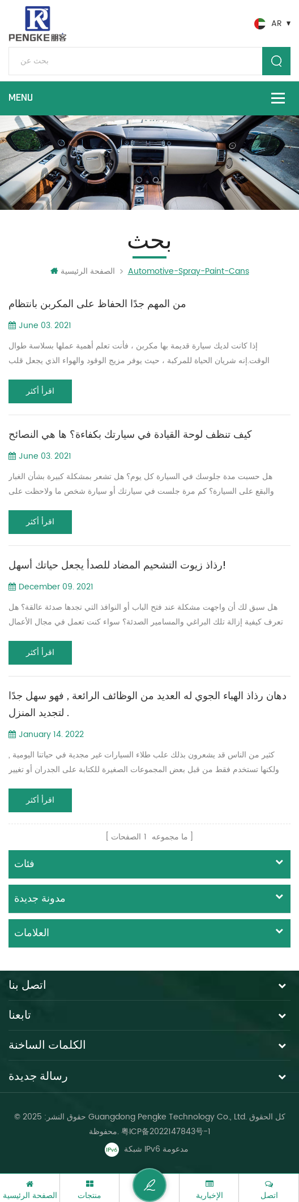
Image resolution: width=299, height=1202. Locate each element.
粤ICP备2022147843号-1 (166, 1131)
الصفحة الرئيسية (82, 271)
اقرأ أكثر (40, 391)
